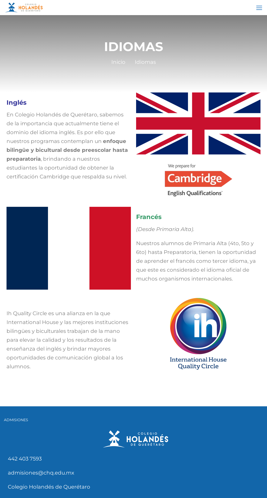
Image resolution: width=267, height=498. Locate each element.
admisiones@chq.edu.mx (41, 473)
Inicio (118, 62)
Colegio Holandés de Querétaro (49, 487)
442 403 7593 (25, 459)
